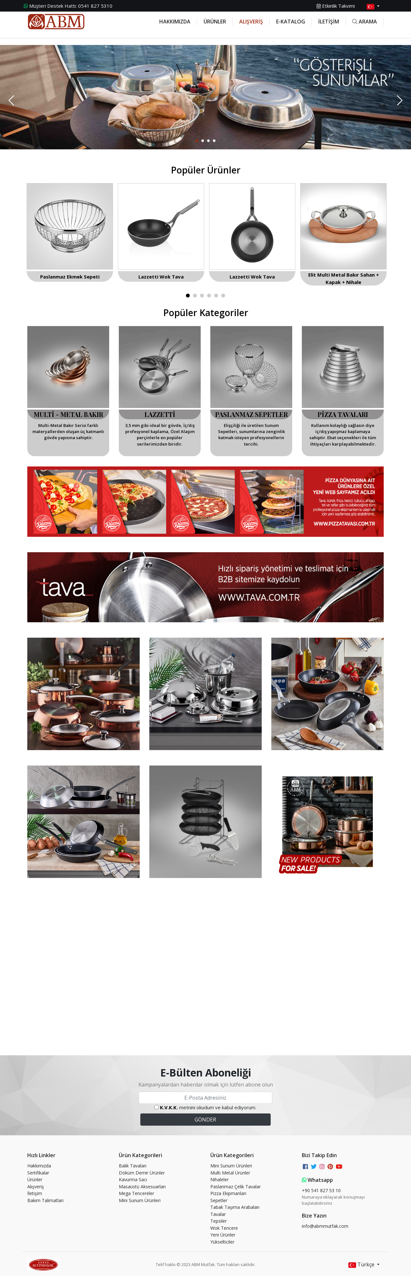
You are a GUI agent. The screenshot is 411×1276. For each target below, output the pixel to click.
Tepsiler (218, 1221)
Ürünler (34, 1179)
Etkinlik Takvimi (336, 6)
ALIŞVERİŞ (251, 21)
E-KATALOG (290, 21)
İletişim (34, 1193)
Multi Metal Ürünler (230, 1173)
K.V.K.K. (169, 1107)
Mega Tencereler (136, 1193)
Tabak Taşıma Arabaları (234, 1207)
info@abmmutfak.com (325, 1226)
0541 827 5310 (68, 6)
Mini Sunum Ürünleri (140, 1200)
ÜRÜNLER (215, 21)
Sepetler (218, 1200)
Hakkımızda (39, 1166)
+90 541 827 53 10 (321, 1190)
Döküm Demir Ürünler (142, 1173)
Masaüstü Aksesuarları (142, 1186)
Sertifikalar (38, 1173)
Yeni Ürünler (222, 1235)
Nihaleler (219, 1179)
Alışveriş (35, 1186)
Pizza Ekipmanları (228, 1193)
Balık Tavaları (132, 1166)
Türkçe (362, 1265)
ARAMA (364, 21)
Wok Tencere (224, 1228)
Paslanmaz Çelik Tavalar (235, 1186)
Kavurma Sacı (133, 1179)
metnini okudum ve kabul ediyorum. (208, 1107)
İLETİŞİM (328, 21)
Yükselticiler (222, 1242)
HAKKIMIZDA (174, 21)
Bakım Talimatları (45, 1200)
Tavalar (218, 1214)
